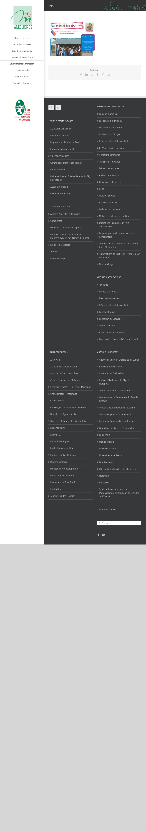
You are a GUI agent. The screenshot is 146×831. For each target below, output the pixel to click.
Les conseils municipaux (111, 120)
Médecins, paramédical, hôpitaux (66, 227)
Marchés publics (107, 195)
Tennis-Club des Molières (62, 495)
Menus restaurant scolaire (63, 149)
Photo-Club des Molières (62, 475)
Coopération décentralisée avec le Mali (118, 339)
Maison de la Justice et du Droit (114, 216)
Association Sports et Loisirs (64, 373)
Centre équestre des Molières (65, 380)
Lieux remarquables (60, 244)
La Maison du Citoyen (110, 134)
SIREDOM (104, 482)
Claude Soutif (57, 400)
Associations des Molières (112, 332)
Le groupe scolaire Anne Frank (65, 142)
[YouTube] (58, 107)
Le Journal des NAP (59, 135)
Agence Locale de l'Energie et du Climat (119, 359)
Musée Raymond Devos (110, 455)
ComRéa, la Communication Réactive (68, 407)
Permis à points (106, 462)
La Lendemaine (57, 427)
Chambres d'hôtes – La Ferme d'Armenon (70, 386)
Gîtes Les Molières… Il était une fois (68, 421)
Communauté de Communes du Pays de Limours (118, 399)
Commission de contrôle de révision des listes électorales (119, 245)
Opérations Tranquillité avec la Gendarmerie (114, 224)
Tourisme (54, 251)
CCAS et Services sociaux (111, 148)
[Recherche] (99, 523)
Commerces (56, 220)
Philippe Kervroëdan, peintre (64, 468)
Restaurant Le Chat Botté (62, 482)
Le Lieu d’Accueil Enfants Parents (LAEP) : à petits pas (70, 178)
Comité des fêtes (107, 325)
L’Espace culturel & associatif (113, 141)
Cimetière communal (109, 154)
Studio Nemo (56, 489)
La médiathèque (107, 311)
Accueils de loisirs (59, 186)
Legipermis (104, 434)
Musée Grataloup (107, 448)
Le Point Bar (56, 434)
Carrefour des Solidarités (111, 373)
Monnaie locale (106, 441)
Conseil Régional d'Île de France (115, 414)
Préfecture (104, 475)
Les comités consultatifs (111, 127)
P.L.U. (101, 188)
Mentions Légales (107, 509)
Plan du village (57, 258)
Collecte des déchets (109, 209)
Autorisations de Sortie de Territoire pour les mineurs (119, 255)
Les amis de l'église (59, 441)
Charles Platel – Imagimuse (63, 393)
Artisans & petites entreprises (65, 213)
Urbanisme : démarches (110, 182)
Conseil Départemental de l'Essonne (117, 407)
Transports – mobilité (109, 161)
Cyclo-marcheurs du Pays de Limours (117, 421)
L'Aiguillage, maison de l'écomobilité (117, 428)
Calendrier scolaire (59, 155)
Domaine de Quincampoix (63, 414)
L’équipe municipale (109, 113)
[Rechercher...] (119, 523)
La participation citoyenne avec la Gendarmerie (116, 235)
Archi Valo (55, 359)
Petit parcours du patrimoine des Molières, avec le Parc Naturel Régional (69, 236)
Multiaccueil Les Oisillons (63, 455)
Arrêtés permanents (109, 175)
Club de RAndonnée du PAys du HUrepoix (114, 382)
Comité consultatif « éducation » (66, 162)
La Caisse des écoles (60, 193)
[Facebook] (51, 107)
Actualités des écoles (60, 128)
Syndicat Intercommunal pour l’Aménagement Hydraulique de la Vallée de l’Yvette (119, 493)
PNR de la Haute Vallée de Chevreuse (117, 468)
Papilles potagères (59, 461)
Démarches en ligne (109, 168)
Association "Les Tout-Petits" (64, 366)
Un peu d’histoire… (108, 291)
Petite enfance (57, 169)
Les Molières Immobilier (62, 448)
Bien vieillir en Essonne (110, 366)
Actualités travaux (108, 202)
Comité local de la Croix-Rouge (114, 390)
